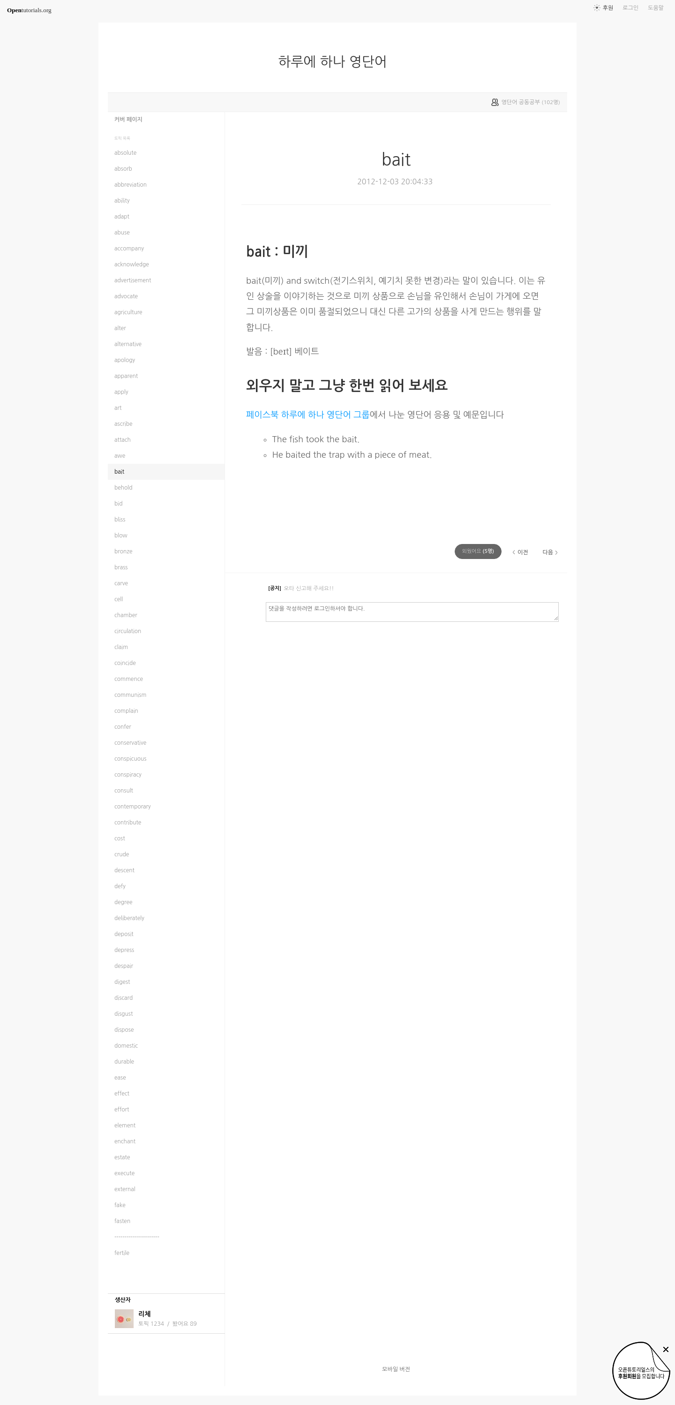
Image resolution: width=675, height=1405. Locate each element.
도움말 (656, 8)
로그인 (630, 8)
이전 (523, 552)
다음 (547, 552)
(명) (478, 551)
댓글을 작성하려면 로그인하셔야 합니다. (412, 611)
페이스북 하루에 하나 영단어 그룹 (308, 414)
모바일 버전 (396, 1369)
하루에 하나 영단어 (336, 61)
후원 (608, 8)
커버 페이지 (128, 119)
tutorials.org (29, 10)
